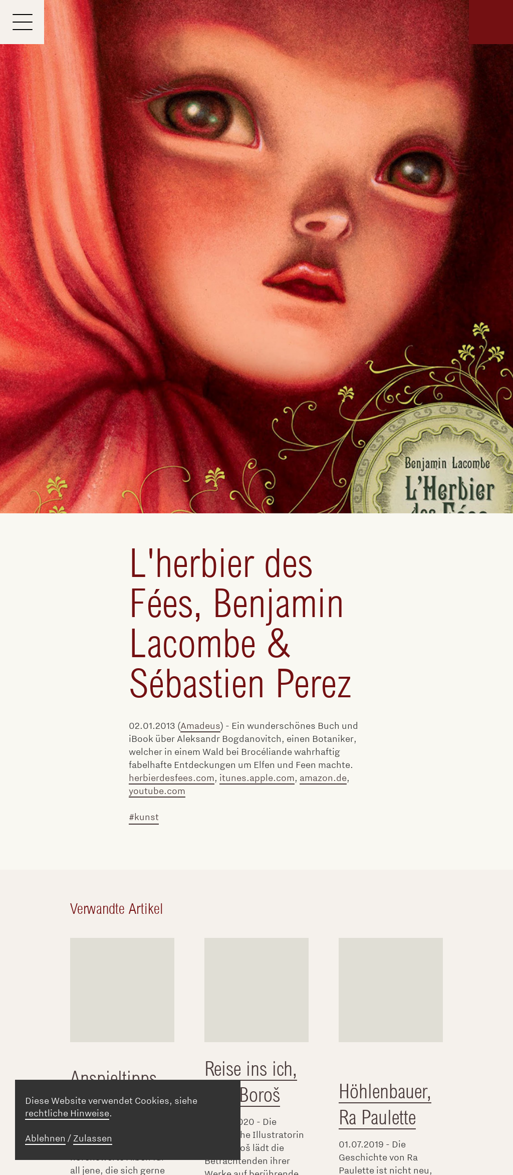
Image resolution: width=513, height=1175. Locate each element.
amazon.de (323, 778)
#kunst (144, 817)
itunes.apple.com (257, 778)
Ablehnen (45, 1138)
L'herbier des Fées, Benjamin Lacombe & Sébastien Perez (240, 623)
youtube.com (157, 791)
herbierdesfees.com (171, 778)
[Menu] (22, 22)
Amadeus (200, 725)
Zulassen (92, 1138)
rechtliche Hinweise (67, 1113)
